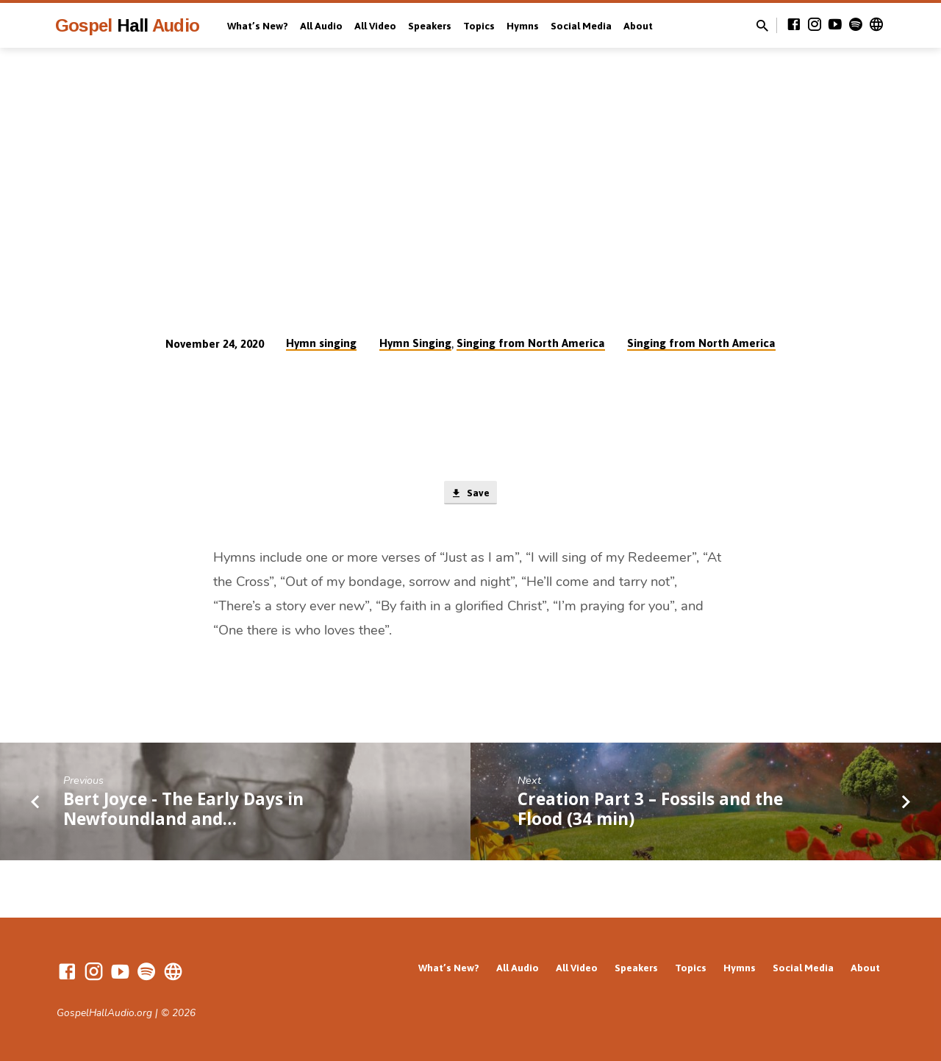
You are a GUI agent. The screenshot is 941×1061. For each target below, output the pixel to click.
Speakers (429, 26)
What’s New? (257, 26)
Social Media (581, 26)
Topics (479, 26)
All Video (375, 26)
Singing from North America (531, 343)
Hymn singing (321, 343)
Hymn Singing (415, 343)
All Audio (321, 26)
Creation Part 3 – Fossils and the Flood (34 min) (650, 810)
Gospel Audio (127, 25)
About (638, 26)
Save (470, 494)
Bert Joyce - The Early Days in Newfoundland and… (183, 810)
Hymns (523, 26)
